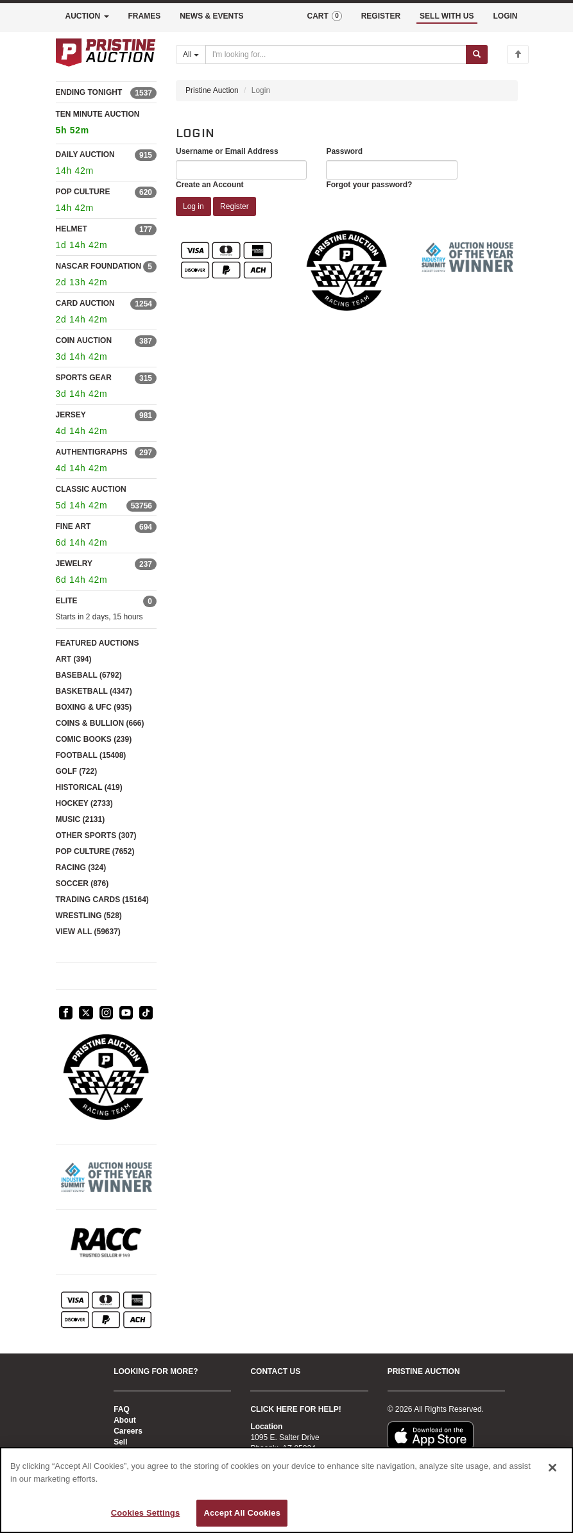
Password (344, 151)
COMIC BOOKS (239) (94, 739)
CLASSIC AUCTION (91, 489)
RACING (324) (81, 867)
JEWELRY (74, 563)
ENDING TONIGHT (89, 92)
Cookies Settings (145, 1513)
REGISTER (380, 16)
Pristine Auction (212, 90)
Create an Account (210, 184)
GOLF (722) (77, 771)
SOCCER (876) (82, 883)
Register (234, 206)
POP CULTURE (83, 191)
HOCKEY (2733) (84, 803)
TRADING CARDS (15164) (102, 899)
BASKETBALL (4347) (94, 691)
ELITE (67, 600)
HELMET (71, 228)
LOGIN (505, 16)
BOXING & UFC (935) (94, 707)
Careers (128, 1431)
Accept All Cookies (241, 1513)
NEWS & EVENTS (211, 16)
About (125, 1420)
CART (324, 16)
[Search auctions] (335, 54)
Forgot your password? (369, 184)
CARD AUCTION (85, 303)
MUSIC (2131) (80, 819)
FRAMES (144, 16)
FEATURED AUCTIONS (97, 643)
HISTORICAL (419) (89, 787)
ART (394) (74, 659)
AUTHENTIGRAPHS (92, 452)
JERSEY (71, 414)
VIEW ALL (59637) (88, 931)
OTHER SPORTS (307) (96, 835)
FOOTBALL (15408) (91, 755)
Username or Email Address (227, 151)
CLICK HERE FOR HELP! (295, 1409)
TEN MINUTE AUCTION (106, 124)
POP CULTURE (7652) (95, 851)
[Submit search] (477, 54)
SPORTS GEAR (84, 377)
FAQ (122, 1409)
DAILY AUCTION (85, 154)
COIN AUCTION (84, 340)
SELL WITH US (447, 16)
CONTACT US (275, 1371)
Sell (120, 1441)
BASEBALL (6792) (89, 675)
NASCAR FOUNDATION (99, 266)
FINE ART (73, 526)
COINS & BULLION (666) (100, 723)
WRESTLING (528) (89, 915)
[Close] (552, 1467)
